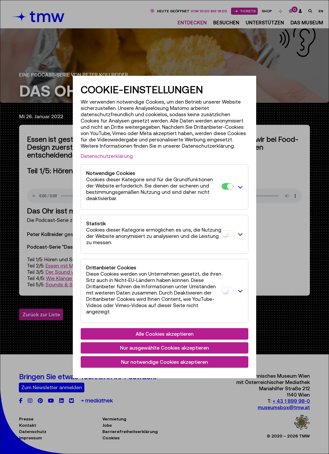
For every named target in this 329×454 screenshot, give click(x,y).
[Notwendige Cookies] (227, 186)
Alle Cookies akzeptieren (165, 334)
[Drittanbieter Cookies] (227, 290)
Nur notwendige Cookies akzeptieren (164, 362)
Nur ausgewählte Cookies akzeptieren (164, 348)
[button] (239, 187)
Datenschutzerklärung (107, 156)
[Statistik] (227, 233)
